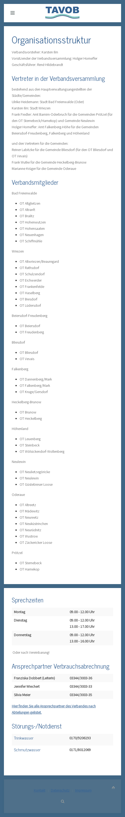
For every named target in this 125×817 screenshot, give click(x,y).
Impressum (83, 790)
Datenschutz (60, 790)
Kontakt (39, 790)
